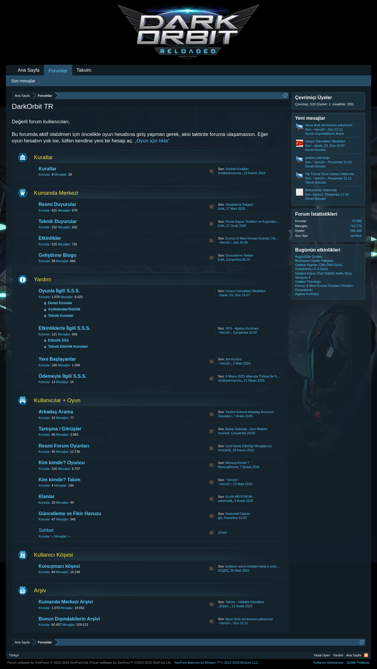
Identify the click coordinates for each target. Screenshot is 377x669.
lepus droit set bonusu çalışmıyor (249, 619)
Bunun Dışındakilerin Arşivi (69, 618)
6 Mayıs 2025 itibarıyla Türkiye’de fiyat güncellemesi (263, 376)
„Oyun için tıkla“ (152, 141)
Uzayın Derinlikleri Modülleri (246, 291)
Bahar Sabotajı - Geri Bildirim (246, 429)
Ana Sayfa (28, 70)
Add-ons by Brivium (216, 662)
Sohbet (46, 530)
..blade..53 (225, 295)
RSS (211, 171)
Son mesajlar (23, 81)
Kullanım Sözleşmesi (328, 662)
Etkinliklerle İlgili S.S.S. (64, 328)
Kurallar (43, 157)
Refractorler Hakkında (321, 190)
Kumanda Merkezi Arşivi (66, 601)
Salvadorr (225, 416)
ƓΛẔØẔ (223, 570)
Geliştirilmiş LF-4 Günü (311, 269)
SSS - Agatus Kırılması (242, 328)
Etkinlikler (50, 238)
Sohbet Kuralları (237, 169)
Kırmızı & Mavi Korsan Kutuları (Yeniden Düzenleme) (264, 238)
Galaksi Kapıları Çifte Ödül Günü (318, 265)
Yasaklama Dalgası (239, 204)
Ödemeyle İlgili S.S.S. (63, 376)
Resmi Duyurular (57, 204)
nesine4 (223, 433)
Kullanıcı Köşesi (53, 555)
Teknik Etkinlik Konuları (68, 347)
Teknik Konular (60, 316)
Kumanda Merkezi (56, 193)
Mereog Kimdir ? (237, 463)
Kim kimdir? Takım (59, 479)
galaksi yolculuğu (317, 157)
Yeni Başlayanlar (57, 359)
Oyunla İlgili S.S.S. (59, 290)
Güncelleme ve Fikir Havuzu (70, 513)
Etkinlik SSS (58, 340)
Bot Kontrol (234, 359)
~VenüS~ (224, 242)
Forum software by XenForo (48, 662)
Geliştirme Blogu (57, 255)
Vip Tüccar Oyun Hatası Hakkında (329, 174)
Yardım (42, 279)
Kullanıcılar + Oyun (57, 400)
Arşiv (40, 590)
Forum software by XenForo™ (131, 662)
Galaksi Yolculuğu (308, 281)
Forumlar (58, 70)
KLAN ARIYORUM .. (240, 496)
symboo (356, 235)
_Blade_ (224, 606)
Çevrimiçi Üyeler (313, 97)
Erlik (221, 208)
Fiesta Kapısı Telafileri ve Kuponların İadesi (257, 221)
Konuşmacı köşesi (59, 566)
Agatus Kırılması (307, 294)
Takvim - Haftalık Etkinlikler (245, 602)
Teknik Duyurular (58, 221)
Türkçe (14, 655)
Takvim (84, 70)
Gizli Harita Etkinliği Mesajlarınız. (249, 446)
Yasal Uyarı (322, 655)
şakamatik (225, 500)
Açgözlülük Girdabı (308, 256)
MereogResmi (228, 467)
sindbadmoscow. (230, 173)
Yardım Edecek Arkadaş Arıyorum (250, 412)
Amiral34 (224, 450)
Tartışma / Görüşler (60, 428)
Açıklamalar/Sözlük (64, 309)
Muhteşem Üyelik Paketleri (314, 260)
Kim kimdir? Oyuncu (62, 462)
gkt (220, 518)
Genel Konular (60, 303)
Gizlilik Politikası (358, 662)
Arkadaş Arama (56, 411)
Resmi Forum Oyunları (64, 445)
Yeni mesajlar (310, 118)
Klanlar (46, 496)
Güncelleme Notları (239, 255)
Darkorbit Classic (238, 513)
